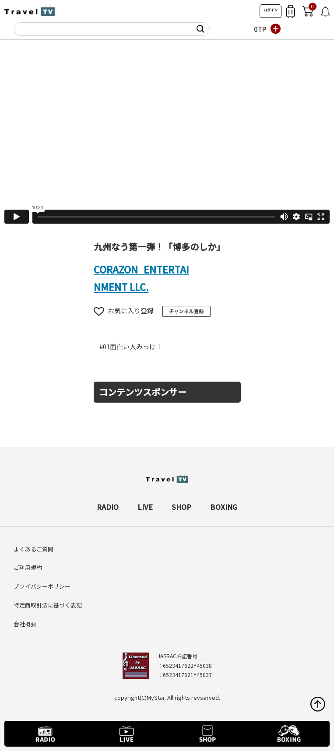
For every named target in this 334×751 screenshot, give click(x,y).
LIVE (145, 507)
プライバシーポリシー (42, 586)
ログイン (271, 9)
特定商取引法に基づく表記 (48, 605)
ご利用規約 (28, 567)
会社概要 (25, 624)
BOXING (223, 507)
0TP (260, 29)
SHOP (181, 507)
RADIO (108, 507)
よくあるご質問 (33, 549)
